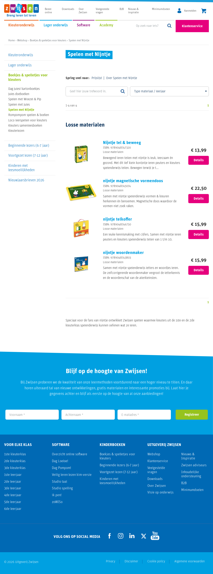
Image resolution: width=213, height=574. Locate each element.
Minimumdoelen (161, 9)
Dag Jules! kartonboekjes (24, 89)
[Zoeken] (123, 91)
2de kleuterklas (15, 461)
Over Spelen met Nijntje (121, 78)
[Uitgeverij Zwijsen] (23, 10)
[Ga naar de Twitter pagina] (143, 535)
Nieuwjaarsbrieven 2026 (26, 180)
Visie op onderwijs (160, 492)
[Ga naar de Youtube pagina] (154, 536)
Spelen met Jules (19, 104)
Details (199, 160)
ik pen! (56, 495)
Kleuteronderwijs (21, 25)
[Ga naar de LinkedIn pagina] (132, 536)
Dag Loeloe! (60, 461)
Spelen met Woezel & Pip (24, 99)
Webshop (153, 454)
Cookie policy (156, 561)
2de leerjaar (12, 482)
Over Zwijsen (156, 486)
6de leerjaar (12, 509)
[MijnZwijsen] (186, 11)
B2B (122, 9)
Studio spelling (62, 488)
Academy (106, 25)
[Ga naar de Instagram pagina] (121, 536)
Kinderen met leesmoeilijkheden (21, 168)
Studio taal (59, 482)
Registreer (192, 414)
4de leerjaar (12, 495)
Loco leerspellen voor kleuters (27, 120)
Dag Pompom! (61, 468)
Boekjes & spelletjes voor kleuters (28, 78)
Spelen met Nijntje (21, 110)
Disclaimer (131, 561)
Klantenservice (192, 26)
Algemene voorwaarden (189, 561)
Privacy (110, 561)
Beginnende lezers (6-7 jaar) (28, 146)
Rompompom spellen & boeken (28, 115)
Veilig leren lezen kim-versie (72, 475)
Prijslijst (97, 78)
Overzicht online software (69, 454)
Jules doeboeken (18, 94)
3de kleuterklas (15, 468)
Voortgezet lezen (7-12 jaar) (28, 156)
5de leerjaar (12, 502)
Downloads (68, 9)
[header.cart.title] (203, 11)
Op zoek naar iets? (169, 26)
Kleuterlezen (16, 131)
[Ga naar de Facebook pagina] (109, 535)
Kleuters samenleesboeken (25, 125)
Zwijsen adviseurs (194, 465)
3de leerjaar (12, 488)
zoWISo (57, 502)
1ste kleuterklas (15, 454)
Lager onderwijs (56, 25)
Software (83, 25)
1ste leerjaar (13, 475)
